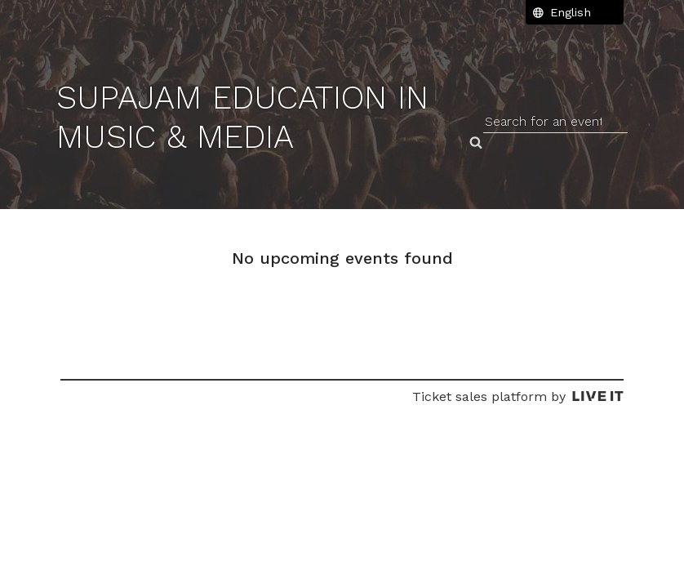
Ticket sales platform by (518, 396)
